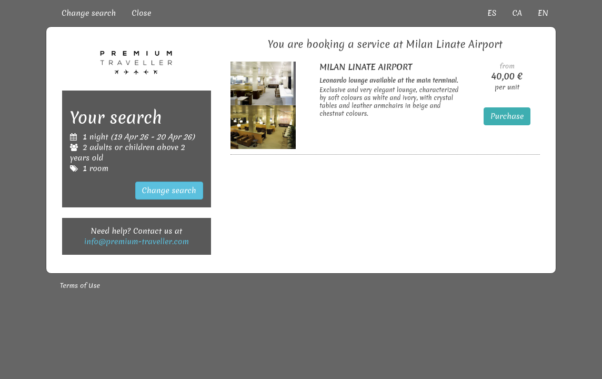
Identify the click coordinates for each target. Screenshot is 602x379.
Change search (89, 13)
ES (491, 13)
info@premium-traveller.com (136, 241)
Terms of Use (80, 285)
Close (141, 13)
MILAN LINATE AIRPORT (365, 67)
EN (543, 13)
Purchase (507, 116)
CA (517, 13)
